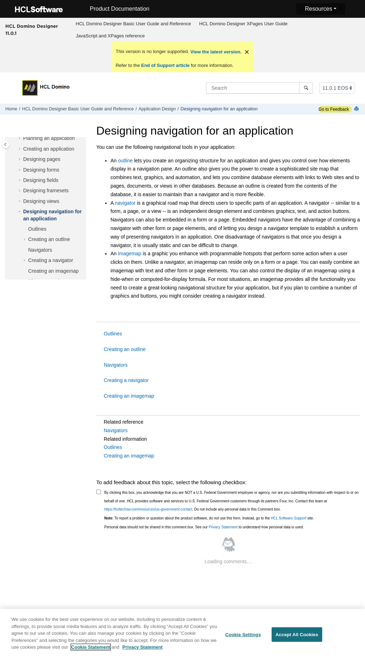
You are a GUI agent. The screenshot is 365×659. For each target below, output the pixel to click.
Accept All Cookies (297, 635)
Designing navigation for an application (219, 108)
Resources (318, 9)
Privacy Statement (223, 527)
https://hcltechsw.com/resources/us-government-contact (148, 509)
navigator (125, 203)
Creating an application (48, 149)
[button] (20, 138)
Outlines (37, 229)
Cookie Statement (90, 647)
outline (125, 160)
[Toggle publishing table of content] (5, 144)
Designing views (41, 201)
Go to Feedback (334, 109)
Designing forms (41, 170)
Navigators (40, 250)
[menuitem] (133, 24)
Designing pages (41, 159)
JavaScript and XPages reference (110, 35)
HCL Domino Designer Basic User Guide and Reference (133, 23)
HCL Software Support (289, 518)
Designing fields (40, 180)
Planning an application (49, 138)
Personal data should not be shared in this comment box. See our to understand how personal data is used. (204, 527)
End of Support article (165, 65)
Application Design (157, 108)
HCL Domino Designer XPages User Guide (243, 23)
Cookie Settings (243, 635)
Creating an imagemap (53, 271)
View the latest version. (215, 51)
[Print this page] (357, 109)
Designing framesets (46, 190)
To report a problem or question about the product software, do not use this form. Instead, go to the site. (209, 518)
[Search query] (259, 88)
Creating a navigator (50, 260)
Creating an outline (49, 239)
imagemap (129, 253)
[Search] (306, 88)
